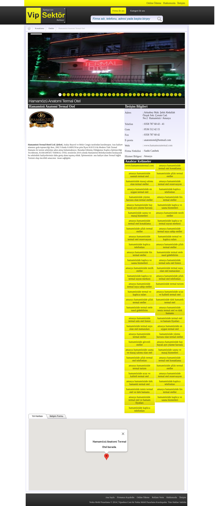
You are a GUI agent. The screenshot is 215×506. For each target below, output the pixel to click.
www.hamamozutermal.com (158, 145)
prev (38, 68)
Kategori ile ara (137, 10)
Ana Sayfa (109, 497)
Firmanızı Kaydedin (125, 497)
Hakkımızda (169, 3)
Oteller (51, 28)
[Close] (123, 433)
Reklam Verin (158, 497)
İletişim (181, 3)
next (175, 68)
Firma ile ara (118, 10)
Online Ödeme (154, 3)
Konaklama (39, 28)
